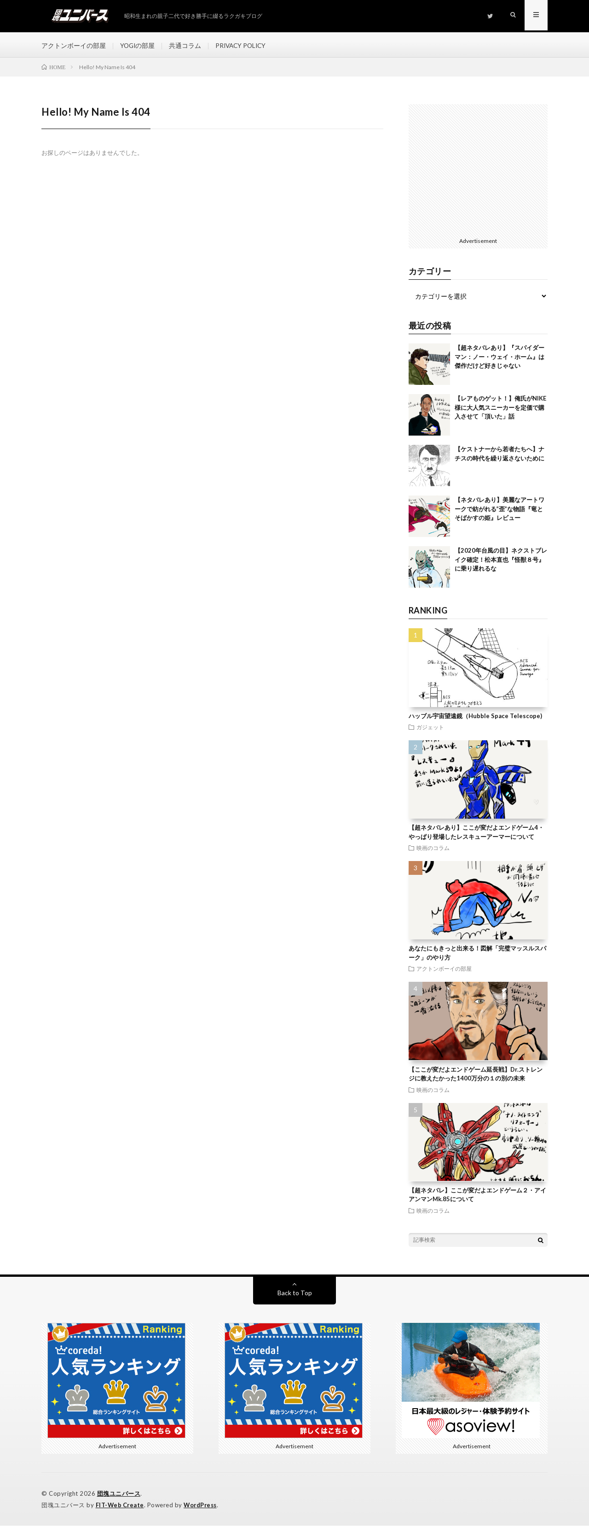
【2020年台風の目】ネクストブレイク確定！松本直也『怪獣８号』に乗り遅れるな (501, 562)
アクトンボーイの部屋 (73, 46)
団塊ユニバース (119, 1495)
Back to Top (294, 1295)
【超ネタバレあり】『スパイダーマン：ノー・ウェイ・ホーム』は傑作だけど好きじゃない (499, 359)
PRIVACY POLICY (243, 46)
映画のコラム (433, 850)
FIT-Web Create (120, 1507)
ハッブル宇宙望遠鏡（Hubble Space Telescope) (475, 718)
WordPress (202, 1507)
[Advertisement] (478, 171)
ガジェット (430, 729)
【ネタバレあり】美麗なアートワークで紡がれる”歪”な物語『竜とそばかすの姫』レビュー (499, 511)
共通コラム (186, 46)
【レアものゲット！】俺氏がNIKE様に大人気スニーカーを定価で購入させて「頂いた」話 (500, 410)
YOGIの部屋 (138, 46)
